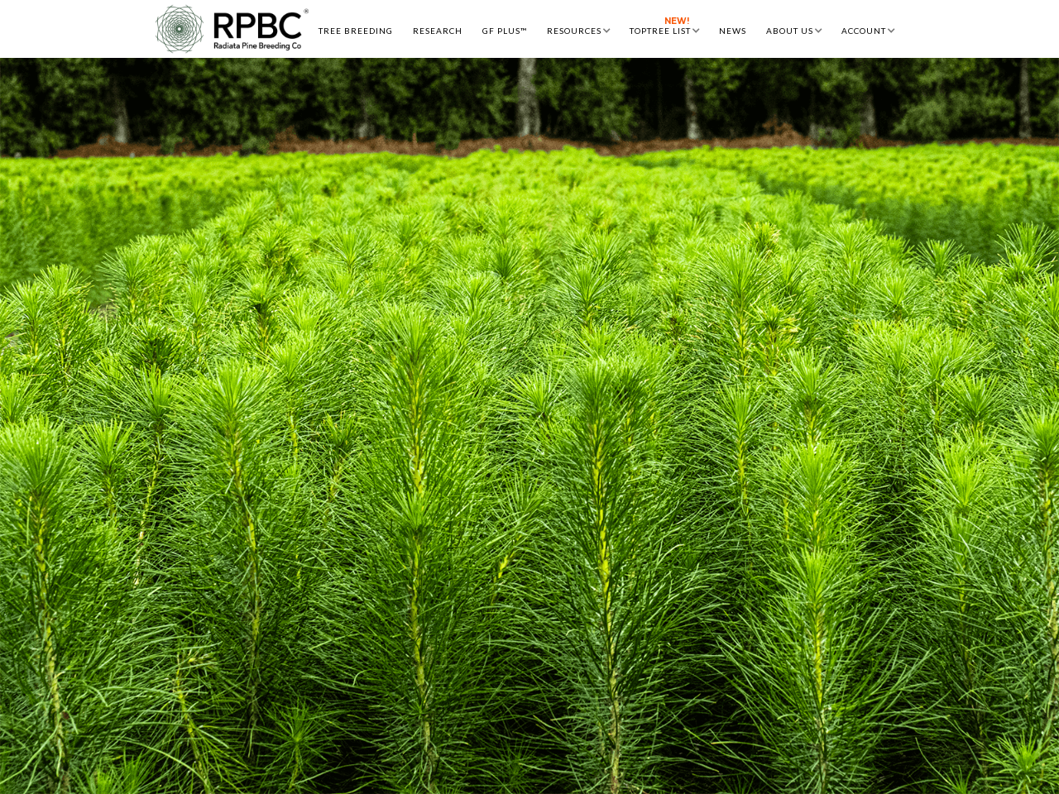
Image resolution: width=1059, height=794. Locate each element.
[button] (578, 28)
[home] (232, 29)
